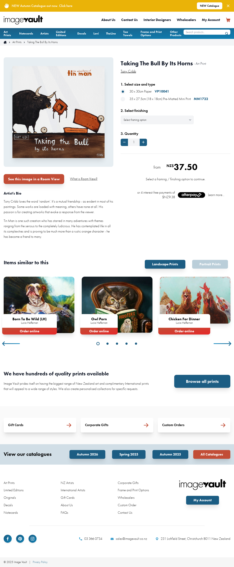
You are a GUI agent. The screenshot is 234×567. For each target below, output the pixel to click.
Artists (44, 33)
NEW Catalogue (209, 6)
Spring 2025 (128, 454)
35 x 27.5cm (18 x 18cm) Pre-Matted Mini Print (164, 99)
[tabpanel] (39, 305)
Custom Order (127, 505)
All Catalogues (212, 454)
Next (223, 343)
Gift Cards (68, 497)
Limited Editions (61, 33)
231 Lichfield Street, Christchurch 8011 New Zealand (193, 539)
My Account (211, 20)
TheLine (111, 33)
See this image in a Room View (34, 179)
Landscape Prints (165, 264)
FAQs (64, 512)
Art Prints (7, 33)
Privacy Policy (40, 562)
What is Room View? (83, 178)
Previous (11, 343)
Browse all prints (202, 381)
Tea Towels (127, 33)
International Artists (73, 490)
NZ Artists (67, 482)
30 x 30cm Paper (145, 91)
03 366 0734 (90, 539)
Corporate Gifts (128, 482)
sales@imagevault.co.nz (129, 539)
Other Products (175, 33)
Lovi (96, 33)
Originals (10, 497)
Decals (81, 33)
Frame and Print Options (151, 33)
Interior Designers (157, 20)
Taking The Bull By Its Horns (42, 42)
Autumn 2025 (170, 454)
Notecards (26, 33)
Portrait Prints (210, 264)
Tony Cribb (128, 71)
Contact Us (129, 20)
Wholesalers (186, 20)
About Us (108, 20)
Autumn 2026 (87, 454)
